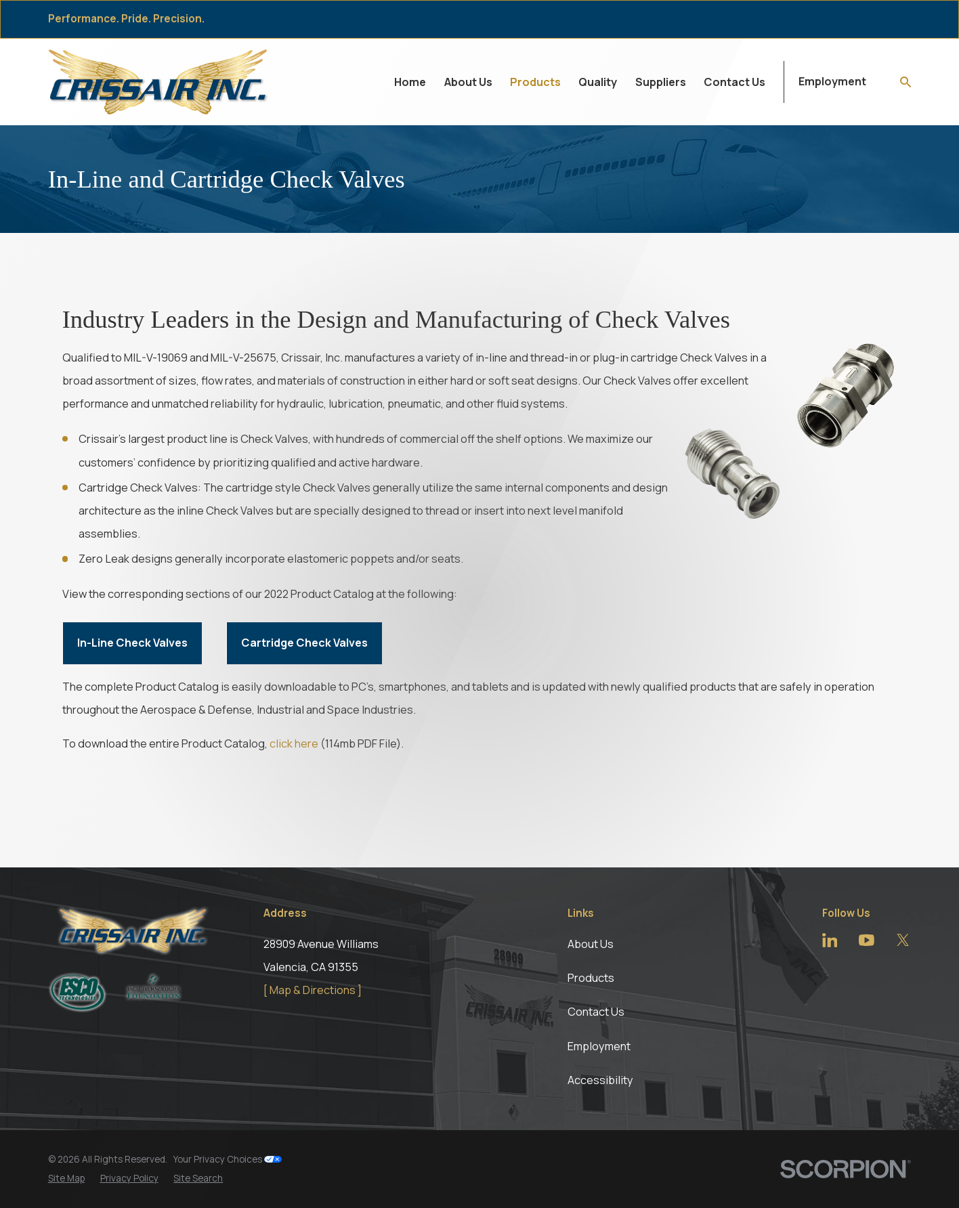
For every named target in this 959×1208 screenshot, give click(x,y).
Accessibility (600, 1080)
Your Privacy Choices (227, 1159)
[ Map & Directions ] (312, 990)
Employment (832, 81)
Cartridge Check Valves (304, 642)
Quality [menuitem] (597, 81)
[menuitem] (66, 1178)
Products (591, 977)
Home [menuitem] (410, 81)
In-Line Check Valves (132, 642)
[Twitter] (903, 940)
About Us (591, 943)
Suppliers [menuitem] (660, 81)
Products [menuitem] (535, 81)
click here (294, 743)
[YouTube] (866, 940)
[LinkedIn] (830, 940)
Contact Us (596, 1011)
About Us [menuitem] (468, 81)
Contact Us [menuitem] (734, 81)
